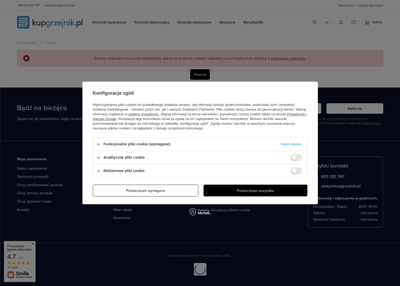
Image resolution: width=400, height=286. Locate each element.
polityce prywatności (143, 114)
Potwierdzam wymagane (145, 190)
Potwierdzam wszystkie (255, 190)
